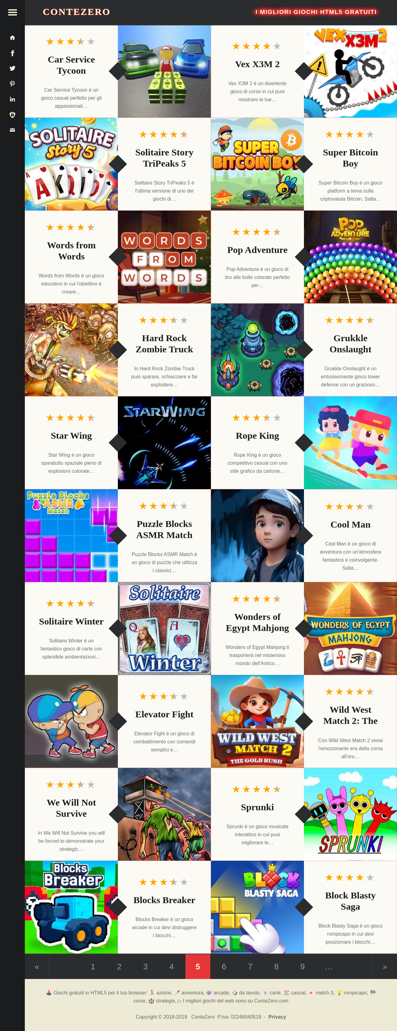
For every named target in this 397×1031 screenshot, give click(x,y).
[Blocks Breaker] (71, 907)
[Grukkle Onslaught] (257, 349)
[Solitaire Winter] (164, 628)
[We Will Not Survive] (164, 814)
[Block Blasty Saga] (257, 907)
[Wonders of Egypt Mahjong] (350, 628)
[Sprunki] (350, 814)
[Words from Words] (164, 257)
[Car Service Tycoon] (164, 71)
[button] (12, 12)
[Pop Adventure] (350, 257)
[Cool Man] (257, 535)
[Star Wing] (164, 442)
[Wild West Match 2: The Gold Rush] (257, 721)
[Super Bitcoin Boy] (257, 164)
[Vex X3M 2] (350, 71)
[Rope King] (350, 442)
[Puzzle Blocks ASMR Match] (71, 535)
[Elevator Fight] (71, 721)
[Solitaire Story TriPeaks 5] (71, 164)
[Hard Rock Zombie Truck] (71, 349)
